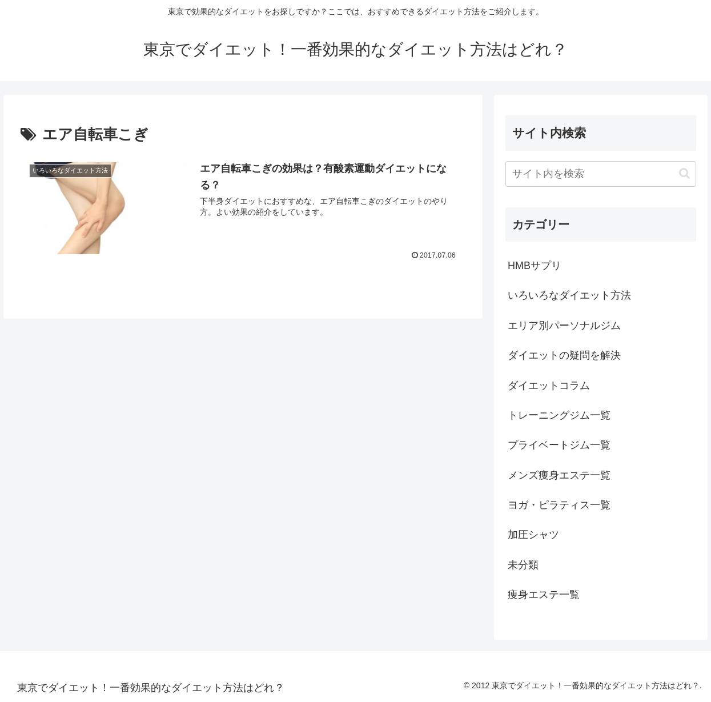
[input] (600, 174)
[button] (684, 173)
